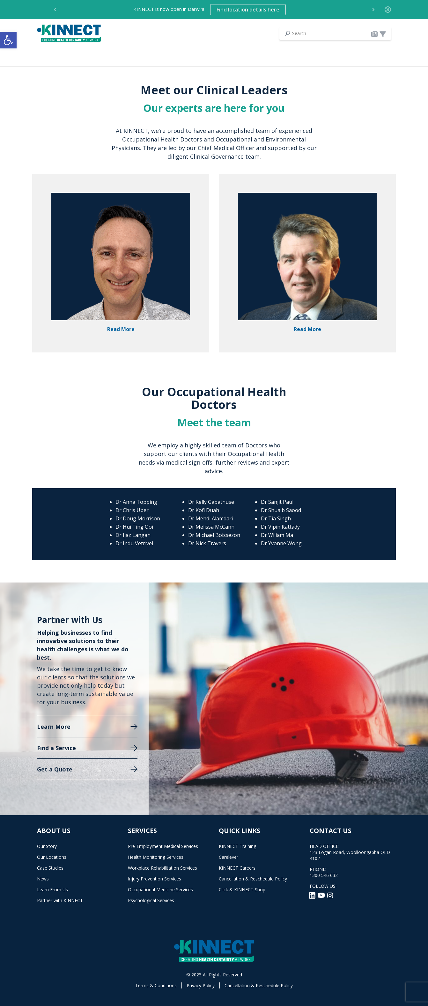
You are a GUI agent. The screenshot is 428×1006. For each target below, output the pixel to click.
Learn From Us (52, 890)
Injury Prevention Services (154, 879)
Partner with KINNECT (60, 900)
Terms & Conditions (156, 985)
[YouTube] (321, 894)
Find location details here (248, 9)
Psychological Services (151, 900)
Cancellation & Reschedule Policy (253, 879)
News (43, 879)
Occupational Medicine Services (160, 890)
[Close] (388, 9)
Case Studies (50, 868)
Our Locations (51, 857)
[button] (8, 40)
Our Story (47, 846)
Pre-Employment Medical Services (163, 846)
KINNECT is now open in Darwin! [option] (209, 9)
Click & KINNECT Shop (242, 890)
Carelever (228, 857)
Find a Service (56, 748)
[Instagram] (330, 894)
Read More (121, 329)
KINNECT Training (237, 846)
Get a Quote (54, 769)
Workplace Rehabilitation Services (162, 868)
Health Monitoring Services (155, 857)
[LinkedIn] (312, 894)
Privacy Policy (201, 985)
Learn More (53, 726)
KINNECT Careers (237, 868)
